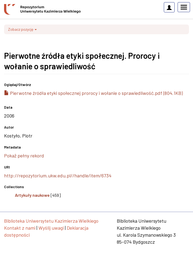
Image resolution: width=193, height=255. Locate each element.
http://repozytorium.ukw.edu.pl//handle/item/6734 (57, 175)
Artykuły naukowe (32, 195)
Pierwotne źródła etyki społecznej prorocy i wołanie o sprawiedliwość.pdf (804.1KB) (93, 93)
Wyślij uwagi (51, 228)
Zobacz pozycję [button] (22, 29)
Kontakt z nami (19, 228)
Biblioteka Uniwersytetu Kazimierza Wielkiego (51, 221)
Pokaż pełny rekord (24, 155)
